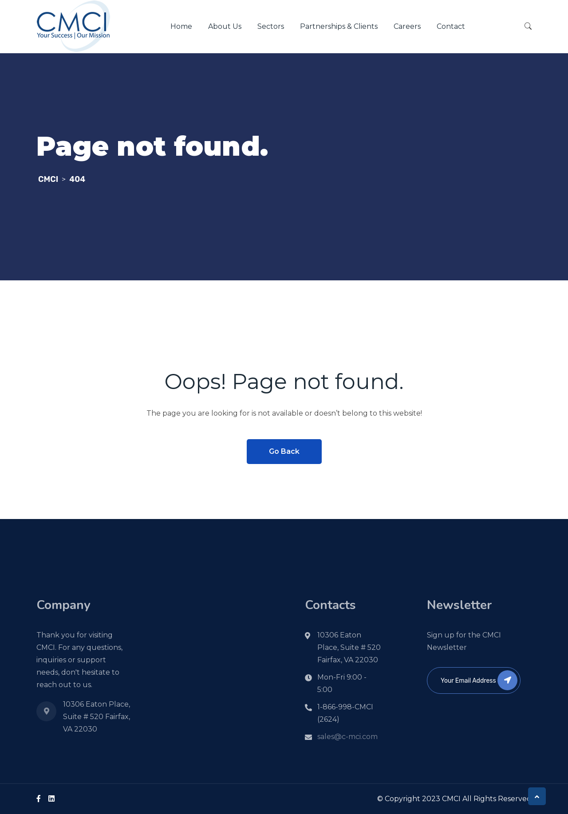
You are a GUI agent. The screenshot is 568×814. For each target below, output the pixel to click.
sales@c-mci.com (347, 736)
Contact (451, 26)
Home (181, 26)
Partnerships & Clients (339, 26)
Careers (407, 26)
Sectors (270, 26)
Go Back (284, 451)
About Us (224, 26)
